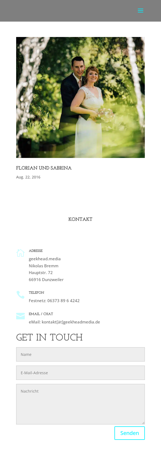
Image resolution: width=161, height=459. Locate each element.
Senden (129, 433)
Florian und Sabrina (44, 168)
